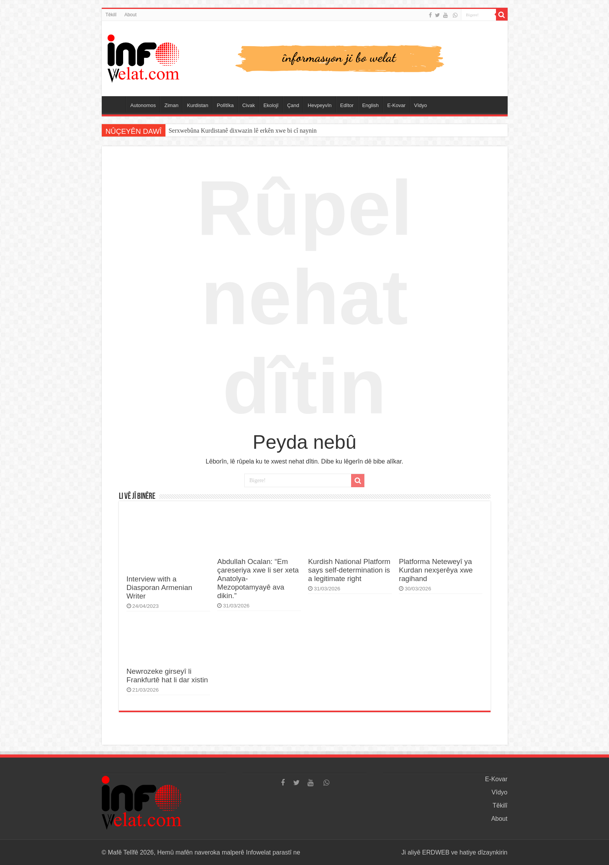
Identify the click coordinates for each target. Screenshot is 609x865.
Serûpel (116, 104)
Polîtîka (225, 105)
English (370, 105)
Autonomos (143, 105)
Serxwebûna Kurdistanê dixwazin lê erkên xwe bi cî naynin (243, 130)
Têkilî (111, 14)
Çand (293, 105)
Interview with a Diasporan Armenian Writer (159, 587)
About (130, 14)
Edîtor (347, 105)
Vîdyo (420, 105)
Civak (248, 105)
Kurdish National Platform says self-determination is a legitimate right (349, 570)
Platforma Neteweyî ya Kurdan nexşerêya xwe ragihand (436, 570)
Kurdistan (197, 105)
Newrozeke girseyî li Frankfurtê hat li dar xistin (167, 675)
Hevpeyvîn (319, 105)
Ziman (171, 105)
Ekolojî (270, 105)
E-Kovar (396, 105)
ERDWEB (435, 852)
